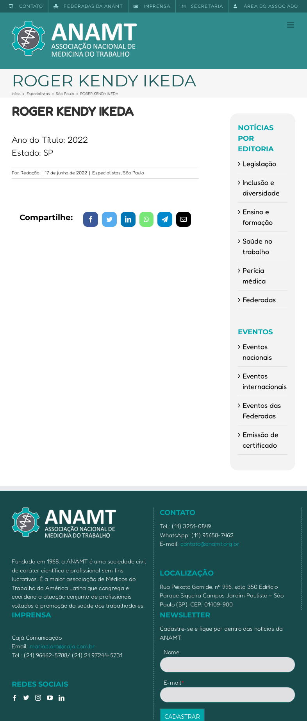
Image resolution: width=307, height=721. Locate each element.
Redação (29, 173)
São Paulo (133, 173)
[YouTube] (50, 698)
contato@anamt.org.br (209, 543)
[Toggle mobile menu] (291, 25)
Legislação (259, 163)
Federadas (259, 299)
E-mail (174, 682)
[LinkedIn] (61, 698)
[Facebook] (15, 698)
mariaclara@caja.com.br (62, 646)
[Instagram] (38, 698)
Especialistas (106, 173)
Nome (171, 652)
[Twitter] (26, 698)
